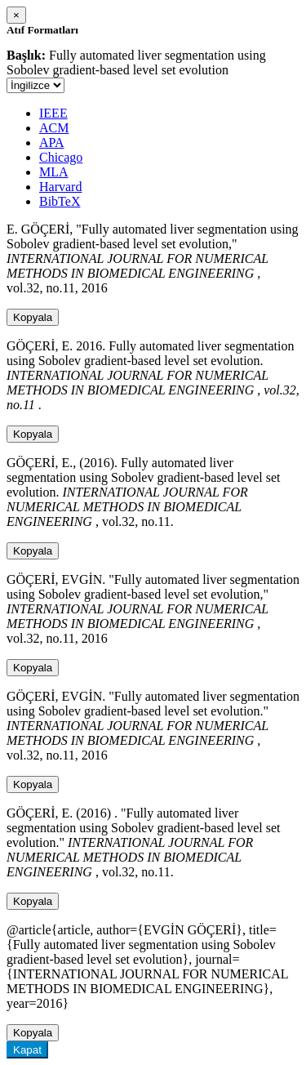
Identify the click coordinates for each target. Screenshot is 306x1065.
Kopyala (32, 317)
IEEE (53, 113)
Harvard (60, 187)
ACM (54, 128)
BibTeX (59, 201)
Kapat (27, 1050)
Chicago (60, 157)
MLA (54, 172)
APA (51, 142)
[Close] (16, 15)
